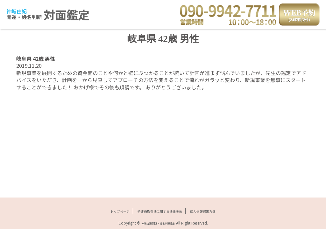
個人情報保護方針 (215, 211)
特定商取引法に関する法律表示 (158, 211)
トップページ (106, 211)
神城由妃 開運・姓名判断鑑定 (158, 223)
